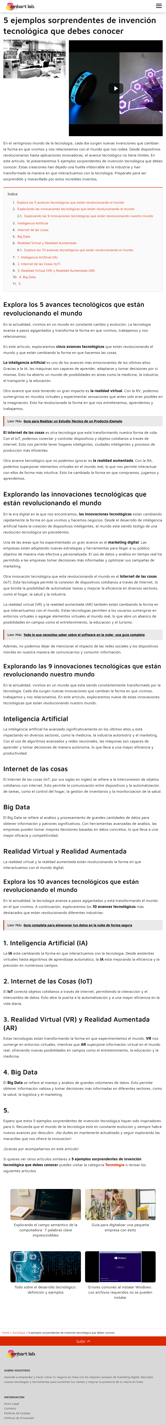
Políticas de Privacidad (19, 1418)
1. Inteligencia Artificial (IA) (37, 257)
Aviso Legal (11, 1403)
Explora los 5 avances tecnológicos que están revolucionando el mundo (70, 202)
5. (19, 283)
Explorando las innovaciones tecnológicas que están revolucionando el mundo (75, 209)
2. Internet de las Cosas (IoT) (38, 264)
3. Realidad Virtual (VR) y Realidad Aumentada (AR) (56, 270)
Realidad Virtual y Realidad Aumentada (46, 243)
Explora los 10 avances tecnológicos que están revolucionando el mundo (78, 250)
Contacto (10, 1408)
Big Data (23, 236)
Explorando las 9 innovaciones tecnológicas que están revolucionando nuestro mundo (88, 216)
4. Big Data (27, 277)
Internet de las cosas (32, 230)
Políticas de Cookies (17, 1413)
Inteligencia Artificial (32, 223)
